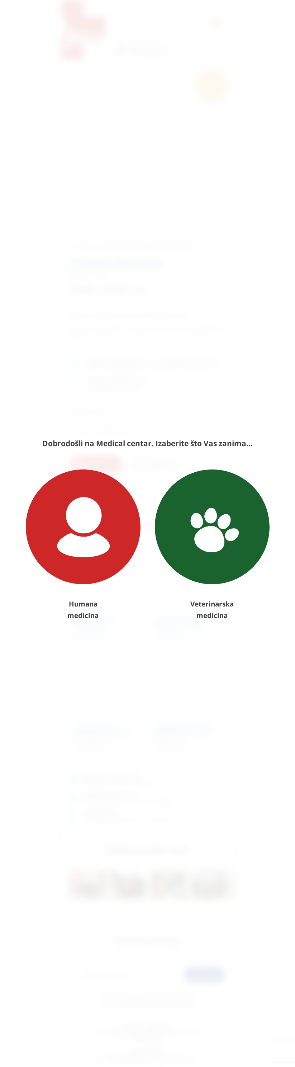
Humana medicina (83, 544)
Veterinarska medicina (212, 544)
